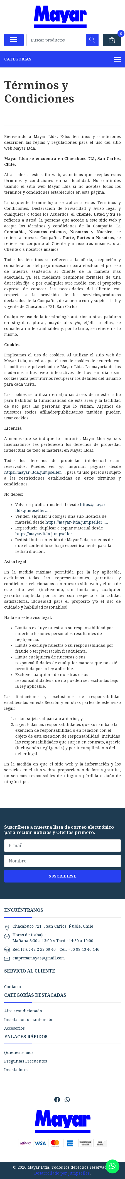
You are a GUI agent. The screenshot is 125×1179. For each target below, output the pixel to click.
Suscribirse (62, 876)
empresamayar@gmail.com (39, 958)
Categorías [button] (62, 59)
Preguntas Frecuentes (25, 1061)
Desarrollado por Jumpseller (62, 1173)
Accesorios (14, 1028)
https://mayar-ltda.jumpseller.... (35, 472)
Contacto (12, 986)
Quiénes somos (18, 1052)
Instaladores (16, 1070)
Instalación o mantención (29, 1019)
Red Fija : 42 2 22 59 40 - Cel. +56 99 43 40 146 (56, 949)
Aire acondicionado (23, 1011)
